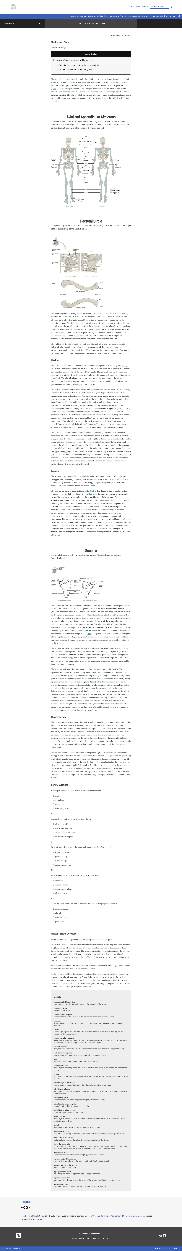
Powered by (89, 1234)
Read (137, 6)
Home (131, 6)
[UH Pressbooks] (13, 6)
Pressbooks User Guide (80, 1238)
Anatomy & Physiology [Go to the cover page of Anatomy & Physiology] (91, 23)
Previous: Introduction (12, 1249)
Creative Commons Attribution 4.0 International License (118, 1216)
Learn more (115, 16)
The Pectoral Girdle (30, 1216)
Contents (22, 23)
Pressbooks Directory (99, 1238)
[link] (73, 82)
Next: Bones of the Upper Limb (167, 1249)
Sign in (145, 6)
